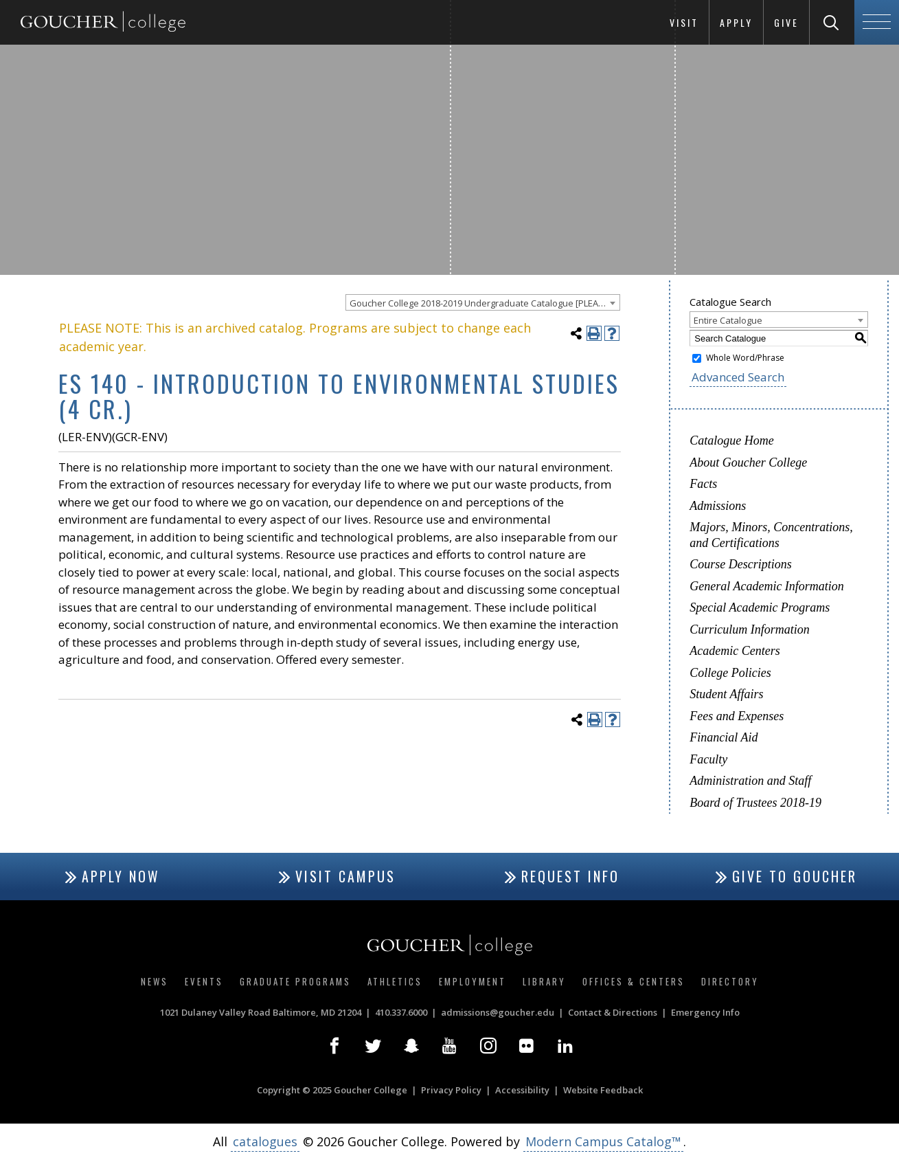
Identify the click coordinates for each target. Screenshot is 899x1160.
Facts (703, 484)
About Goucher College (748, 462)
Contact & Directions (612, 1012)
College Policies (730, 673)
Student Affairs (726, 694)
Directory (730, 981)
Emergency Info (705, 1012)
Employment (472, 981)
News (154, 981)
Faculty (708, 759)
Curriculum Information (750, 629)
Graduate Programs (295, 981)
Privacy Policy (451, 1090)
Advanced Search (738, 377)
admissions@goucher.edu (497, 1012)
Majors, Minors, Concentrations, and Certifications (771, 535)
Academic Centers (734, 651)
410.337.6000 (401, 1012)
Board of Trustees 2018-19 (755, 803)
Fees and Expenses (737, 716)
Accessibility (522, 1090)
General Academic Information (767, 586)
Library (544, 981)
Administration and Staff (750, 781)
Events (204, 981)
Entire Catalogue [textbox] (728, 320)
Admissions (718, 506)
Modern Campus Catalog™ (603, 1141)
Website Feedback (603, 1090)
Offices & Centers (633, 981)
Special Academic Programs (760, 607)
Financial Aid (724, 737)
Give (786, 22)
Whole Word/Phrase (745, 358)
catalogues (265, 1141)
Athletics (394, 981)
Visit (684, 22)
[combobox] (482, 302)
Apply (736, 22)
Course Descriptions (741, 564)
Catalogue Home (731, 440)
